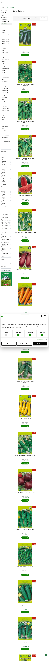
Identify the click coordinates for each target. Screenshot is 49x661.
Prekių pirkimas (4, 639)
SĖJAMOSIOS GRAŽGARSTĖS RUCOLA (21, 402)
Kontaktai (27, 626)
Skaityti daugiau (16, 13)
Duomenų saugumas (5, 643)
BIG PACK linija (5, 86)
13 (34, 567)
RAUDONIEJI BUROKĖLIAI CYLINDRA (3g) (21, 131)
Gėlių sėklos (4, 113)
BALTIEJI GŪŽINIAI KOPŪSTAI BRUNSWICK (39, 432)
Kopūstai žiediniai (5, 39)
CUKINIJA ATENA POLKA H (22, 190)
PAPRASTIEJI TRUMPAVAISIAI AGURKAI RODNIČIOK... (39, 71)
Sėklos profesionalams (6, 111)
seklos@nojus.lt (4, 627)
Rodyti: (24, 18)
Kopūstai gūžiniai (5, 33)
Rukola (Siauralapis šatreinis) (6, 83)
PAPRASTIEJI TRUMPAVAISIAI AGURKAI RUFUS (39, 101)
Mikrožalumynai (5, 102)
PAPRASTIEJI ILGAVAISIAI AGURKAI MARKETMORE (39, 251)
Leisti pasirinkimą (24, 343)
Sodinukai (3, 115)
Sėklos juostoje (5, 88)
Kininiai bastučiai (5, 73)
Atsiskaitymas (4, 633)
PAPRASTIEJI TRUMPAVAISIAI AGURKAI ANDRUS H (39, 41)
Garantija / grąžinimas (5, 641)
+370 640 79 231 (4, 625)
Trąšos (3, 126)
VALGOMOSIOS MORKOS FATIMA (39, 131)
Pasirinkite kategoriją (4, 11)
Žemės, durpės (5, 124)
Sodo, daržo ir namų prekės (6, 130)
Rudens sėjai (4, 95)
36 (29, 18)
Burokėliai (4, 99)
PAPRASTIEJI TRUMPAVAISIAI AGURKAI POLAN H (21, 71)
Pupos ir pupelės (5, 57)
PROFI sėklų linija (5, 91)
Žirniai (3, 97)
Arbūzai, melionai (5, 66)
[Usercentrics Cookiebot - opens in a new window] (42, 316)
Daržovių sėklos (5, 21)
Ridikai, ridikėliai (5, 50)
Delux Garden (4, 104)
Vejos (3, 117)
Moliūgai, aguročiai (5, 41)
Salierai (3, 68)
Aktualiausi (43, 18)
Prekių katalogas (4, 15)
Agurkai (3, 24)
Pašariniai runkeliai (5, 106)
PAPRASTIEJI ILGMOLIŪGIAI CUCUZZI (39, 402)
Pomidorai (4, 26)
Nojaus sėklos (21, 74)
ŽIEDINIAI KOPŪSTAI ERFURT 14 (21, 552)
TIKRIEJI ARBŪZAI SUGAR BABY (21, 101)
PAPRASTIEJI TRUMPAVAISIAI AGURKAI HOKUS (21, 281)
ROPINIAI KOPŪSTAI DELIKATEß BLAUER (21, 522)
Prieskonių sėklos (5, 108)
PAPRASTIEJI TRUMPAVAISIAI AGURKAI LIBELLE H (39, 161)
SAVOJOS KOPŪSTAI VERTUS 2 (21, 462)
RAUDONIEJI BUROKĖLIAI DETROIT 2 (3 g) (21, 221)
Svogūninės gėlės (5, 19)
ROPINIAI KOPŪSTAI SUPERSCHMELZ (39, 522)
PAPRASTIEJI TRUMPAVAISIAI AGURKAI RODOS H (39, 281)
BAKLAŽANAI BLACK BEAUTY (39, 311)
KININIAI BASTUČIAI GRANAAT (21, 491)
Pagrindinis (27, 617)
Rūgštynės (4, 64)
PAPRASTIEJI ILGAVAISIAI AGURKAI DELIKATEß (21, 251)
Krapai (3, 35)
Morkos (3, 44)
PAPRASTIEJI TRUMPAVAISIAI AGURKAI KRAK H (39, 191)
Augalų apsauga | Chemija (5, 121)
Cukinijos (3, 30)
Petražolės (4, 46)
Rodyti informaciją (41, 339)
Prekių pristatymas (5, 635)
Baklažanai (4, 62)
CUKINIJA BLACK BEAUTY (21, 40)
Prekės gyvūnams (5, 133)
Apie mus (27, 621)
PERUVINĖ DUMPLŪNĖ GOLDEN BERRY (40, 372)
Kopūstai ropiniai (5, 37)
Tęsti (46, 567)
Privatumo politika (5, 637)
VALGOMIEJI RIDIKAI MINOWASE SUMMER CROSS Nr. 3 (21, 372)
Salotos (3, 53)
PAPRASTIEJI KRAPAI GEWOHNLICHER (39, 552)
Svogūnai (4, 55)
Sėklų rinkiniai (4, 17)
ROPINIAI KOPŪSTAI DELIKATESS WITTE (39, 492)
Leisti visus (40, 343)
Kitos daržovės (5, 79)
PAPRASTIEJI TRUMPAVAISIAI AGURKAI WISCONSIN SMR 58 (21, 161)
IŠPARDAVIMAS (5, 135)
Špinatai (3, 59)
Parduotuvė (27, 619)
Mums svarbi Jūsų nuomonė (31, 628)
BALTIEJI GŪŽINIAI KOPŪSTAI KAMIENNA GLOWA (21, 432)
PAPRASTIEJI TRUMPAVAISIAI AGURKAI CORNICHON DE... (21, 312)
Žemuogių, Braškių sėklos (5, 76)
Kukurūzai (4, 70)
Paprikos (3, 28)
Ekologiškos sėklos (6, 93)
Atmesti (9, 343)
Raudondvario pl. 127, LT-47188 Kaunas (9, 623)
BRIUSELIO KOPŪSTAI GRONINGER (40, 462)
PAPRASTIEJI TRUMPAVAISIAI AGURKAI (39, 221)
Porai (3, 48)
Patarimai (27, 623)
